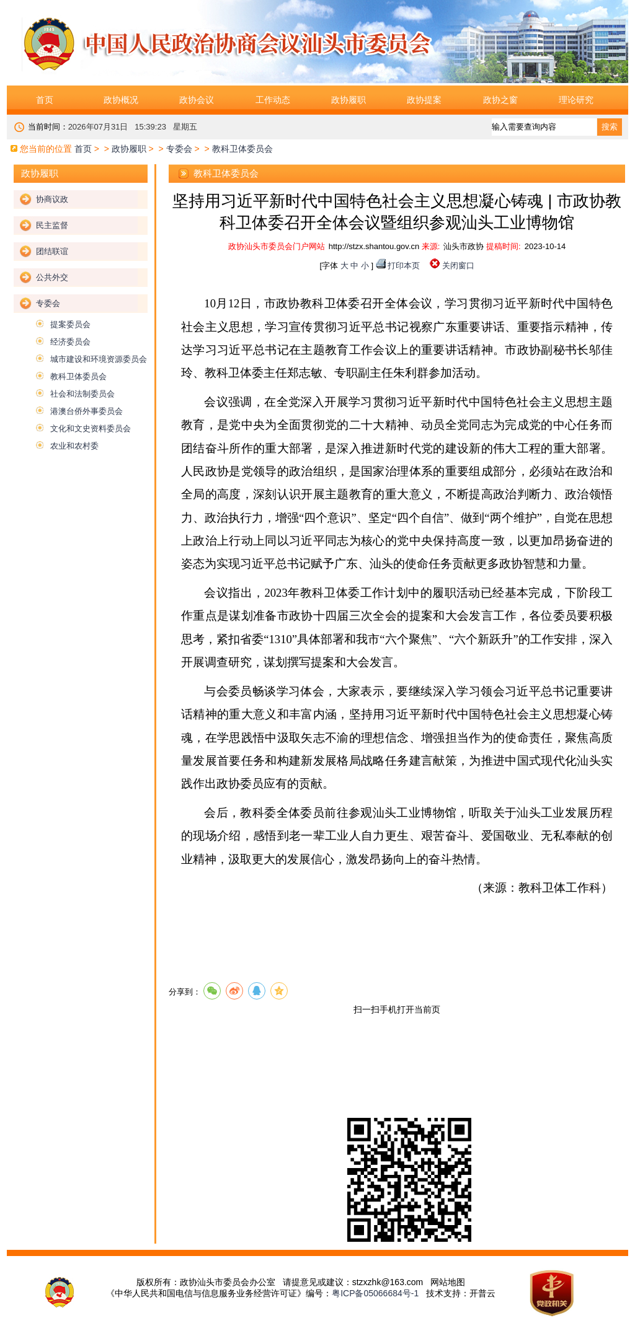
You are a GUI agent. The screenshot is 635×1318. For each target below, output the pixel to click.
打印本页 (404, 265)
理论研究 (576, 100)
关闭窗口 (458, 265)
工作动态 (272, 100)
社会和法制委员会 (82, 393)
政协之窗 (500, 100)
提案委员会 (70, 324)
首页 (44, 100)
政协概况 (121, 100)
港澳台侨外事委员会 (86, 411)
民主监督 (52, 225)
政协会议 (196, 100)
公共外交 (52, 277)
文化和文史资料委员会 (90, 428)
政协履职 (348, 100)
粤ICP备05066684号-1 (375, 1293)
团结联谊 (52, 251)
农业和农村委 (74, 445)
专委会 (179, 149)
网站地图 (447, 1282)
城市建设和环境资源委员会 (98, 359)
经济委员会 (70, 341)
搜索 (610, 126)
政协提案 (424, 100)
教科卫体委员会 (78, 376)
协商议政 (52, 199)
